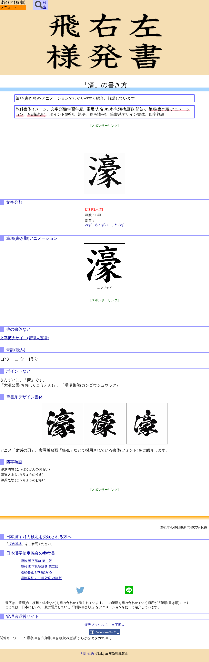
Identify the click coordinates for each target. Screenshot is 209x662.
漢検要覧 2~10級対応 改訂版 (41, 578)
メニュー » (8, 7)
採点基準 (15, 544)
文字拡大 (118, 624)
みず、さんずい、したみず (104, 225)
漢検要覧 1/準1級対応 (36, 572)
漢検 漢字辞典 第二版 (36, 561)
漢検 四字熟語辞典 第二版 (39, 566)
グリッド (106, 287)
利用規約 (87, 653)
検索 (40, 5)
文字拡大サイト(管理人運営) (24, 338)
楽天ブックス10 (95, 624)
